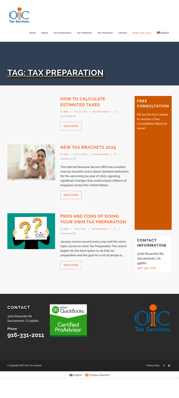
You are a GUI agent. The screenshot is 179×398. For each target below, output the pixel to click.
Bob (66, 111)
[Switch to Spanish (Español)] (97, 375)
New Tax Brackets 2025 (88, 147)
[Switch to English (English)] (76, 375)
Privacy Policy (153, 365)
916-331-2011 (25, 334)
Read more (71, 126)
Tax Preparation (100, 111)
